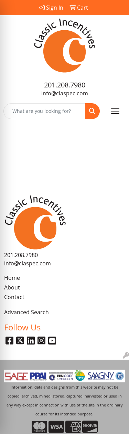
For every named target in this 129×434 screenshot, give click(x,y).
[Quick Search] (44, 111)
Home (12, 278)
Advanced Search (26, 312)
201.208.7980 (64, 84)
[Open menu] (115, 111)
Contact (14, 297)
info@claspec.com (64, 93)
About (12, 287)
